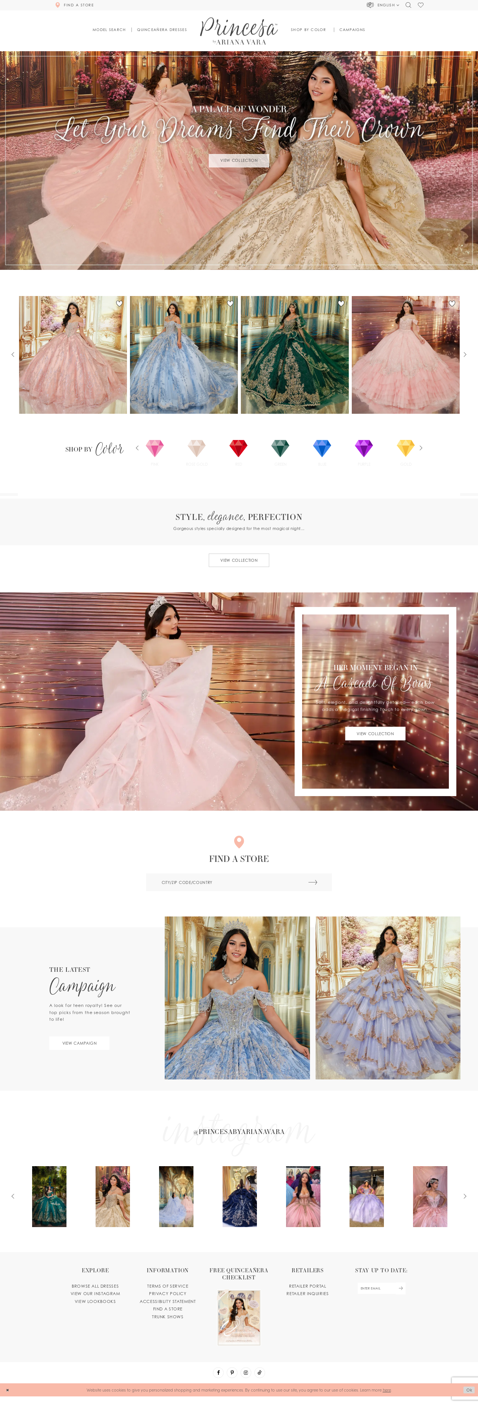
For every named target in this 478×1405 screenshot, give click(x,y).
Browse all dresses (95, 1293)
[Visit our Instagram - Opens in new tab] (246, 1381)
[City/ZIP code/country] (239, 884)
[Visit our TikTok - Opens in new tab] (261, 1381)
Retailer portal (307, 1293)
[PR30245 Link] (73, 355)
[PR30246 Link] (295, 355)
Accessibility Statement (168, 1309)
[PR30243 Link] (406, 355)
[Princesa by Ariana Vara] (239, 30)
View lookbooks (95, 1309)
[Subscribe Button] (402, 1296)
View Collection (239, 160)
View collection (239, 561)
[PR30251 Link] (184, 355)
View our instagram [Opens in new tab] (95, 1301)
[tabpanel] (239, 160)
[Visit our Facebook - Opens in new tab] (217, 1381)
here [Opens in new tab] (387, 1398)
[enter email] (381, 1296)
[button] (383, 5)
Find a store (168, 1316)
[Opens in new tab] (239, 1137)
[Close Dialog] (8, 1399)
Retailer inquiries (307, 1301)
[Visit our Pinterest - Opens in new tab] (232, 1381)
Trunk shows (168, 1324)
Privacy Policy (168, 1301)
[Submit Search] (311, 884)
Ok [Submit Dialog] (468, 1398)
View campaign (82, 1046)
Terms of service (167, 1293)
